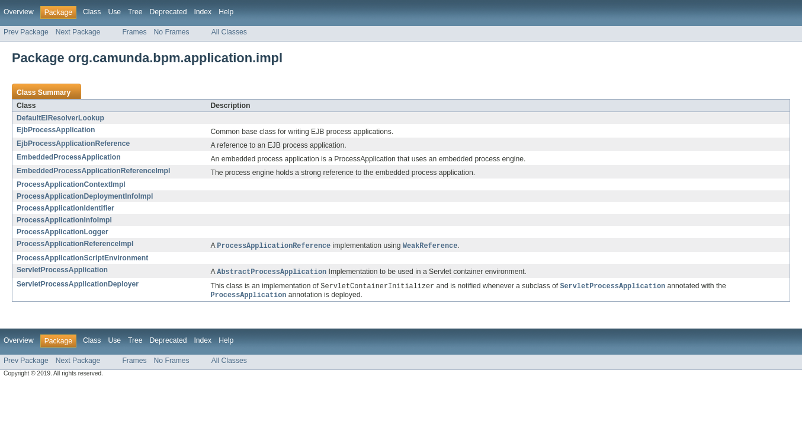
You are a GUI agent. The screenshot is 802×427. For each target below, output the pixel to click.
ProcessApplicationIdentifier (65, 208)
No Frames (172, 32)
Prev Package (26, 32)
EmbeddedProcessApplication (69, 157)
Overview (19, 12)
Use (114, 12)
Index (202, 12)
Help (226, 12)
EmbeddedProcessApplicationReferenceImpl (93, 171)
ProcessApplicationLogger (62, 232)
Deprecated (168, 12)
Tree (135, 12)
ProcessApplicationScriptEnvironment (82, 258)
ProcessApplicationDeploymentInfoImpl (85, 196)
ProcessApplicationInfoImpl (64, 220)
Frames (134, 32)
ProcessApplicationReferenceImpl (75, 244)
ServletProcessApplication (62, 270)
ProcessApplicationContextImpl (71, 184)
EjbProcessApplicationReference (73, 143)
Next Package (78, 32)
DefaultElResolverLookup (60, 118)
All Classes (229, 32)
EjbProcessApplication (56, 130)
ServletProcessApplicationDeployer (78, 285)
